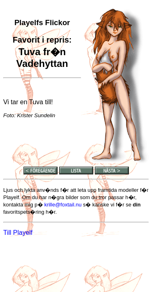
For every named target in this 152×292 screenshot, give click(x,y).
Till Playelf (17, 232)
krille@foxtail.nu (62, 205)
